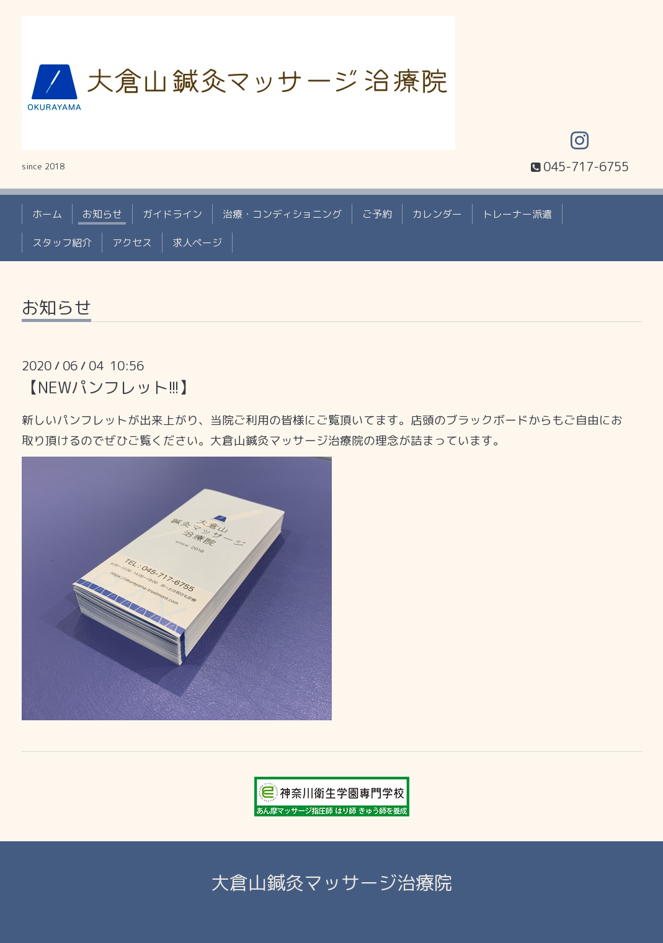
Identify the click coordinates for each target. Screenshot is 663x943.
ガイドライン (172, 214)
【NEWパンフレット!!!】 (108, 387)
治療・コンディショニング (282, 214)
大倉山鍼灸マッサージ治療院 (332, 883)
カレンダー (437, 214)
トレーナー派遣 (517, 214)
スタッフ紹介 (62, 242)
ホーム (47, 214)
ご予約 (377, 214)
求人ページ (197, 242)
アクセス (132, 242)
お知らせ (102, 214)
